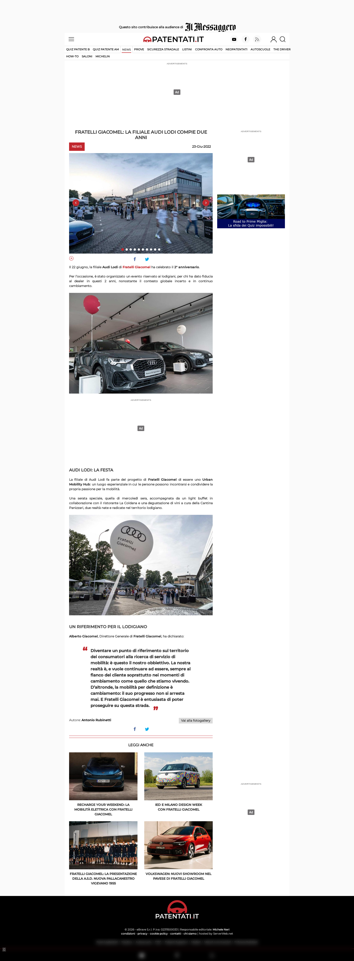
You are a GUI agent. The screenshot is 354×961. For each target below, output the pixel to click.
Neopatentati (236, 49)
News (126, 49)
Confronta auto (208, 49)
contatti (175, 933)
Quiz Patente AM (106, 49)
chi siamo (190, 933)
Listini (187, 49)
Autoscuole (260, 49)
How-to (72, 56)
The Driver (282, 49)
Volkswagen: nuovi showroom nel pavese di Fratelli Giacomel (178, 876)
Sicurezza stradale (163, 49)
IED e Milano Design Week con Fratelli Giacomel (178, 807)
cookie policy (159, 933)
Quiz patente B (78, 49)
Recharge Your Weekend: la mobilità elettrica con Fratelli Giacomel (103, 809)
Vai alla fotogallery (195, 720)
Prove (139, 49)
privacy (142, 933)
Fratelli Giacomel (136, 267)
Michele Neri (221, 929)
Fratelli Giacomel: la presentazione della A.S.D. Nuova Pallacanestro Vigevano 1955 (103, 878)
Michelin (102, 56)
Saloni (87, 56)
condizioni (128, 933)
